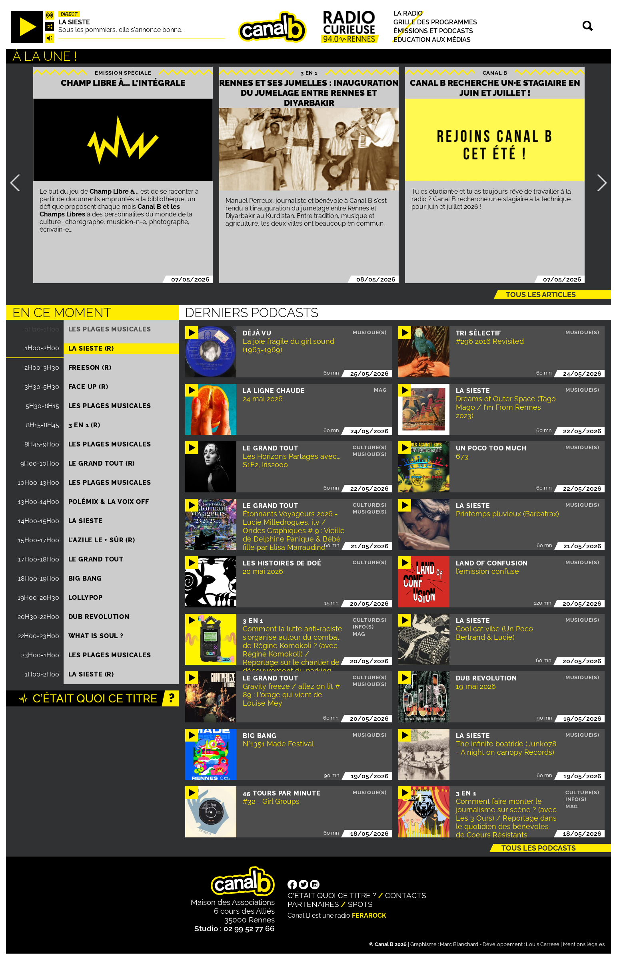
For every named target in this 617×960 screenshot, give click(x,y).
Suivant (598, 183)
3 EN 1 (309, 73)
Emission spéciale (123, 73)
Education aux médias (432, 40)
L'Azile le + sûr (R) (101, 540)
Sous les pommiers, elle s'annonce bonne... (121, 30)
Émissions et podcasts (433, 31)
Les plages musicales (109, 329)
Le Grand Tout (96, 559)
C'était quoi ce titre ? (332, 895)
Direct (69, 14)
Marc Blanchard (459, 944)
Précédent (18, 183)
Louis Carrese (542, 944)
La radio (408, 13)
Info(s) (363, 627)
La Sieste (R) (91, 348)
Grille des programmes (435, 22)
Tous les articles (541, 294)
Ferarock (369, 915)
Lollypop (85, 597)
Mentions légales (584, 944)
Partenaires (313, 904)
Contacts (405, 895)
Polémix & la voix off (108, 502)
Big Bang (85, 578)
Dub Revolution (99, 617)
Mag (380, 390)
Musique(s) (370, 332)
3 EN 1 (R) (84, 425)
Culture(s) (370, 447)
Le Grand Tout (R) (101, 463)
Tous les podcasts (538, 848)
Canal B (495, 73)
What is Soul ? (96, 636)
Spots (360, 904)
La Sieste (74, 22)
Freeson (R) (90, 367)
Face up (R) (88, 387)
